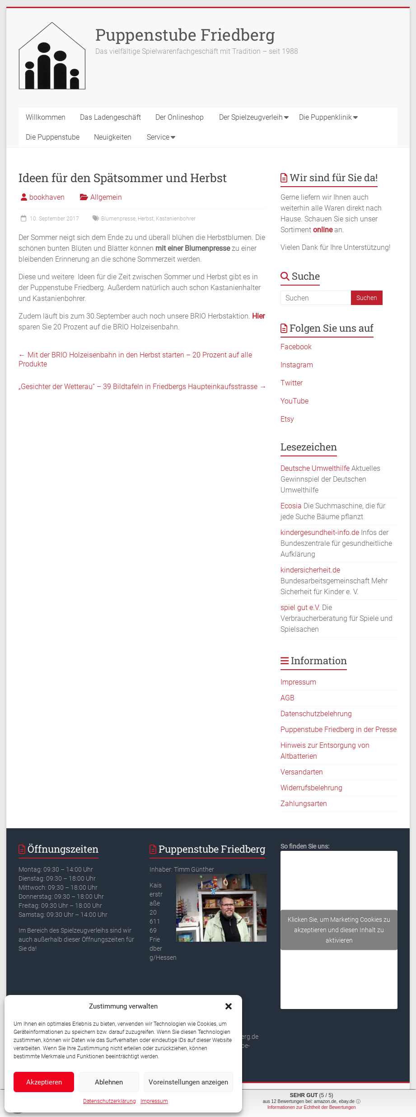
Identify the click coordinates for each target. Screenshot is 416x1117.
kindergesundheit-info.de (319, 532)
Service (158, 137)
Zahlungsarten (303, 803)
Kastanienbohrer (176, 219)
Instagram (296, 365)
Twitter (291, 383)
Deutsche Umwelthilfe (315, 468)
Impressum (154, 1101)
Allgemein (106, 197)
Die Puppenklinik (325, 117)
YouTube (294, 401)
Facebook (296, 347)
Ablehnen (109, 1082)
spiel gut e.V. (300, 607)
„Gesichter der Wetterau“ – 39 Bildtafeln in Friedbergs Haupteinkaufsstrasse (142, 386)
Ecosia (291, 506)
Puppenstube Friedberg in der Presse (338, 729)
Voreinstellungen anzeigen (188, 1082)
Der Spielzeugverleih (251, 117)
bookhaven (47, 197)
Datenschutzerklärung (109, 1101)
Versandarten (301, 772)
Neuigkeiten (112, 137)
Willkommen (45, 117)
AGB (287, 698)
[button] (228, 1006)
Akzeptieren (44, 1082)
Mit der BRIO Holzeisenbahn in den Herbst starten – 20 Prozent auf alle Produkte (135, 359)
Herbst (146, 219)
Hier (258, 316)
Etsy (287, 419)
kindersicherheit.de (310, 570)
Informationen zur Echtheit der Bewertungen (311, 1107)
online (322, 229)
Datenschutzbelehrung (316, 713)
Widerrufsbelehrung (311, 788)
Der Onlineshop (179, 117)
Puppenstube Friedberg (185, 34)
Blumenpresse (118, 219)
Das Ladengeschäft (110, 117)
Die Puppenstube (52, 137)
